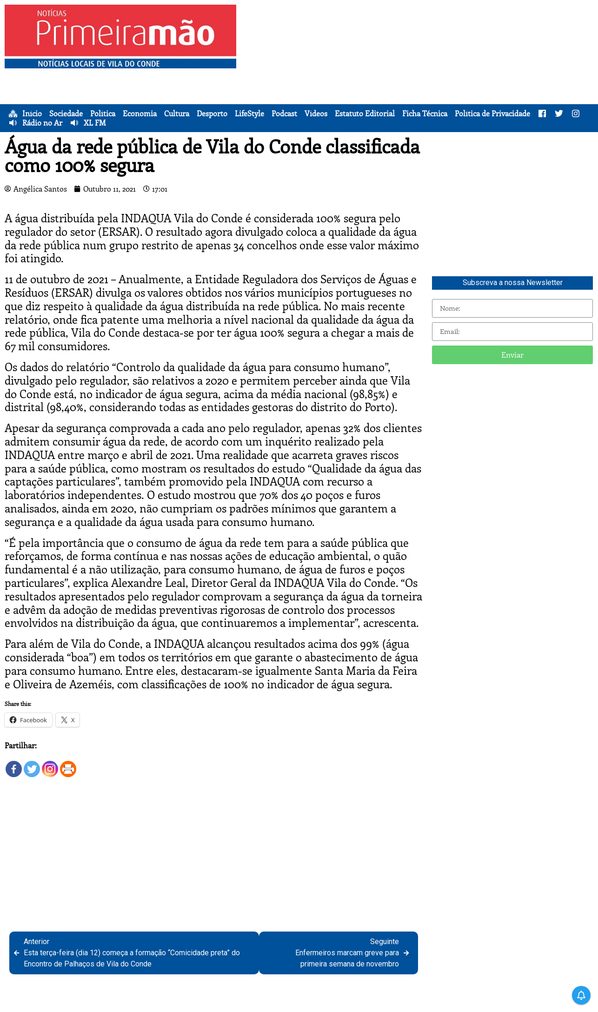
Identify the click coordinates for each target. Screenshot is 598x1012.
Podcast (284, 113)
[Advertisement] (419, 70)
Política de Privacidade (492, 113)
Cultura (176, 113)
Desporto (212, 113)
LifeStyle (249, 113)
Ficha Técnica (424, 113)
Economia (140, 113)
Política (102, 113)
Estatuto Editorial (365, 113)
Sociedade (66, 113)
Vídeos (316, 113)
